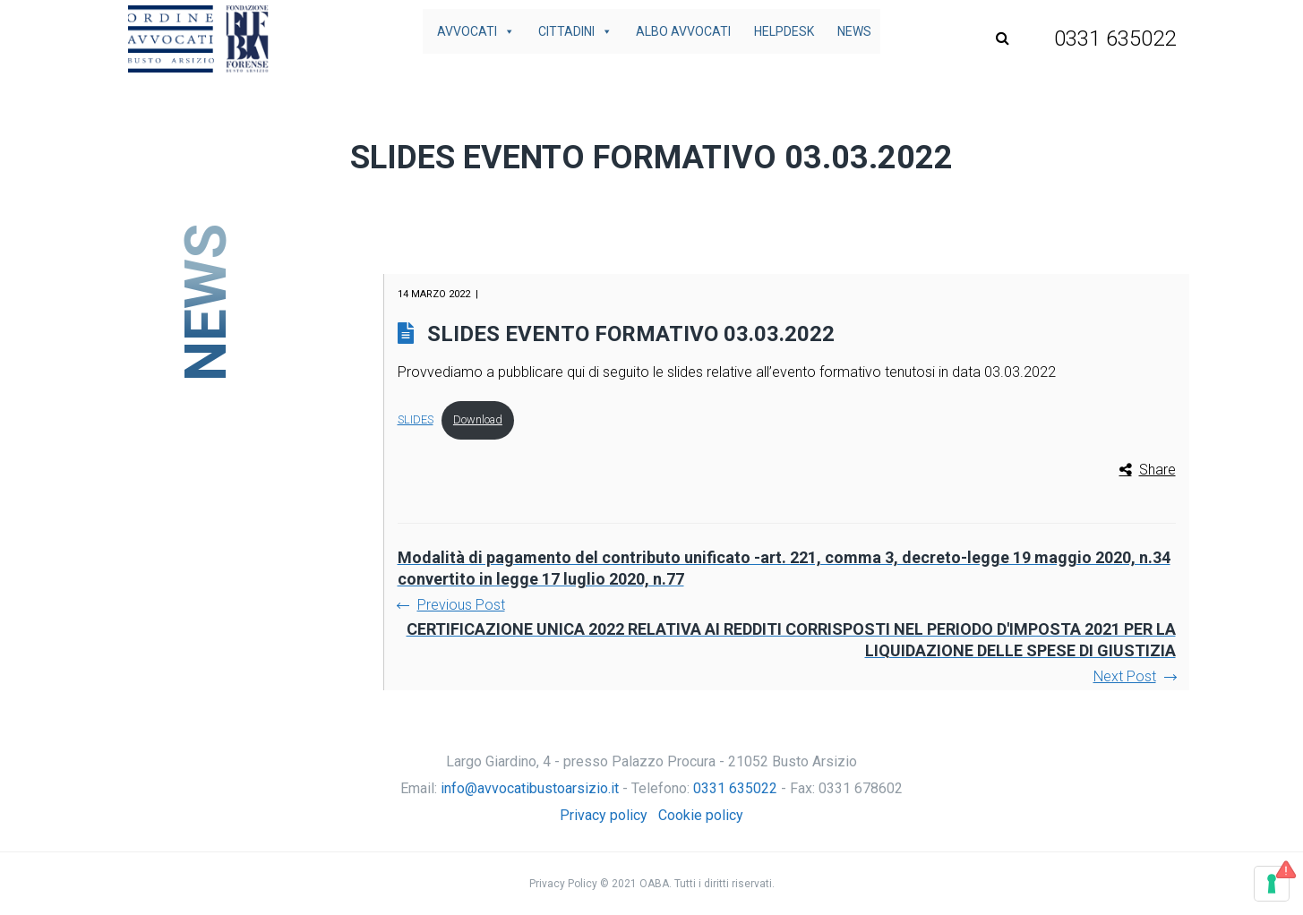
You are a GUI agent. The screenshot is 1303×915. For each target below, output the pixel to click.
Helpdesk (784, 31)
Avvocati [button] (476, 31)
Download (477, 419)
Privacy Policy (563, 883)
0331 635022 (735, 788)
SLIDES (415, 419)
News (854, 31)
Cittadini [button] (575, 31)
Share (1157, 469)
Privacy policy (603, 815)
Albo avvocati (683, 31)
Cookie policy (700, 815)
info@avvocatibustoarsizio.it (530, 788)
